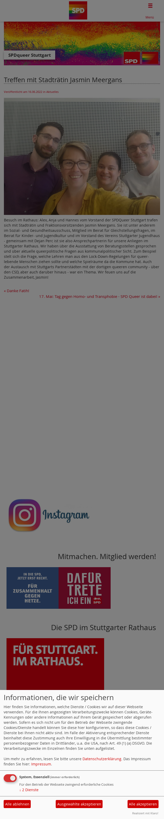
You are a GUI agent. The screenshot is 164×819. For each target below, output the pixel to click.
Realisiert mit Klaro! (145, 813)
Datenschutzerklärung (102, 758)
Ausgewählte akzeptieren (79, 804)
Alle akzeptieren (143, 804)
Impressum (41, 764)
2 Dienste (29, 789)
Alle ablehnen (17, 804)
